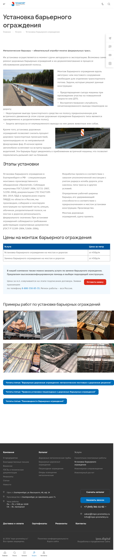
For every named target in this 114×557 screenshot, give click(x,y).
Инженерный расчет (84, 472)
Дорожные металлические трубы (55, 458)
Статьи (6, 480)
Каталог (43, 452)
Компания (8, 452)
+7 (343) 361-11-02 (94, 506)
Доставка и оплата (13, 523)
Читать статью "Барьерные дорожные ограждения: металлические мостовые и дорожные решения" (58, 382)
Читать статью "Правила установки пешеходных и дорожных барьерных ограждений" (51, 391)
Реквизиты (8, 476)
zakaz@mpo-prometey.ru (97, 514)
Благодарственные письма (16, 462)
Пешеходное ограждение (51, 468)
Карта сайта (53, 541)
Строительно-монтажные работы (90, 458)
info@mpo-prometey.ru (96, 517)
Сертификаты (39, 523)
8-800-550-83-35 (31, 288)
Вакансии (7, 466)
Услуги (78, 452)
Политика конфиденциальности (53, 538)
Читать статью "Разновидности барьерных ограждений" (35, 401)
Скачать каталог (95, 492)
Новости (7, 484)
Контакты (81, 523)
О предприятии (10, 458)
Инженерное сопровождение (88, 468)
